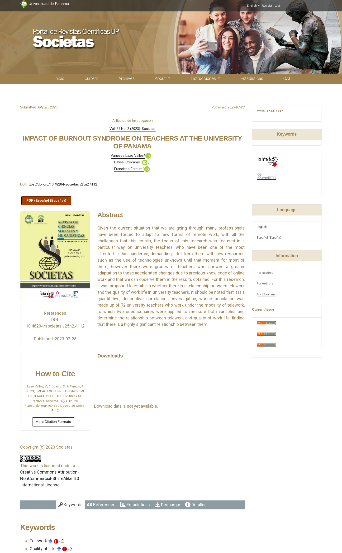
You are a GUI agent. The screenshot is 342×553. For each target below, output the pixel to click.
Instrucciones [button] (204, 78)
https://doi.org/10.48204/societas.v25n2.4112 (62, 184)
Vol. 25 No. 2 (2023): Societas (132, 129)
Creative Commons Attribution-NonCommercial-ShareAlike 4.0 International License (49, 478)
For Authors (265, 283)
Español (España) (269, 237)
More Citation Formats (53, 422)
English (253, 5)
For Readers (265, 272)
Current (91, 78)
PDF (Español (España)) (46, 200)
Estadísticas (252, 78)
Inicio (59, 78)
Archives (127, 78)
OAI (286, 78)
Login (278, 5)
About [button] (161, 78)
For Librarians (266, 294)
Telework (38, 540)
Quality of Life (43, 548)
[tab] (70, 504)
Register (267, 5)
